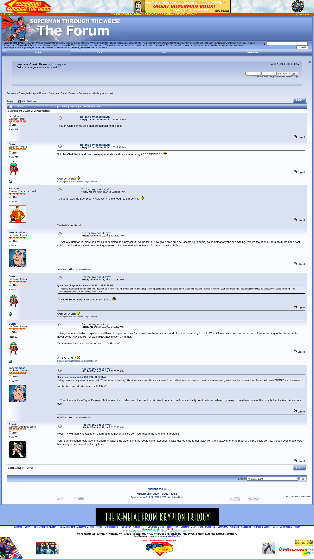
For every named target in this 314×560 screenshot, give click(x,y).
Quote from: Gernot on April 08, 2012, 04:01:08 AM (82, 377)
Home (38, 52)
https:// (112, 43)
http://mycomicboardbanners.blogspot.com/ (77, 181)
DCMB (165, 494)
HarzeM (306, 497)
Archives (141, 494)
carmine (14, 116)
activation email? (49, 67)
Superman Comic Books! (62, 93)
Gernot (13, 144)
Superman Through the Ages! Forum (26, 93)
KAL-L (174, 494)
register (61, 64)
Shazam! (14, 188)
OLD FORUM (153, 494)
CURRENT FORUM (157, 489)
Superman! (85, 93)
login (50, 64)
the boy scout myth (103, 93)
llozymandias (17, 232)
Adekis (13, 424)
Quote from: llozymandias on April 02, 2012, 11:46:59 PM (85, 285)
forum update (101, 47)
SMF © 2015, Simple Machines (169, 497)
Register (252, 52)
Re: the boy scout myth (95, 116)
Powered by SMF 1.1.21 (142, 497)
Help (100, 52)
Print (299, 100)
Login (163, 52)
